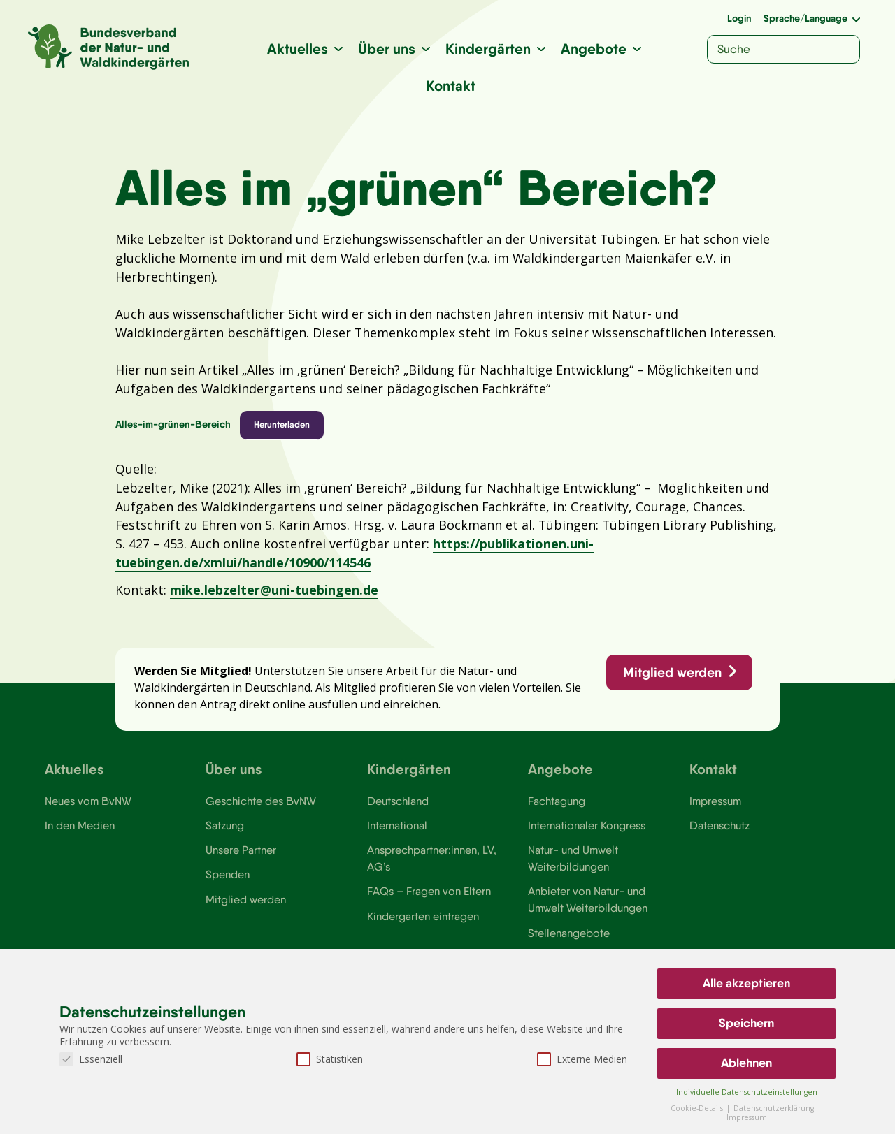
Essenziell (90, 1059)
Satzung (225, 832)
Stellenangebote (569, 941)
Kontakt (450, 85)
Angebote (593, 48)
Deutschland (398, 808)
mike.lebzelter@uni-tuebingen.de (274, 594)
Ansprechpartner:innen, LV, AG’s (432, 865)
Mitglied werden (671, 677)
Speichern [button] (746, 1023)
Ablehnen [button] (746, 1062)
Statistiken (329, 1059)
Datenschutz (719, 832)
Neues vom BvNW (88, 808)
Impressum (716, 808)
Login (739, 18)
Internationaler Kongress (587, 832)
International (397, 832)
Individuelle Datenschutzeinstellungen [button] (746, 1092)
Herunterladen (282, 427)
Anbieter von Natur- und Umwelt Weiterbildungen (587, 907)
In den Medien (80, 832)
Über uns (386, 48)
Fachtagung (556, 808)
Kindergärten (488, 48)
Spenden (228, 882)
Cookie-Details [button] (698, 1108)
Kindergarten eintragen (423, 924)
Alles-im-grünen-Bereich (173, 427)
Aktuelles (297, 48)
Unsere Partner (241, 857)
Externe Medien (582, 1059)
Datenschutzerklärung (774, 1108)
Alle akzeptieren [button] (746, 983)
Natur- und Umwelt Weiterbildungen (573, 865)
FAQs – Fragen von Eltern (429, 899)
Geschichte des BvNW (261, 808)
